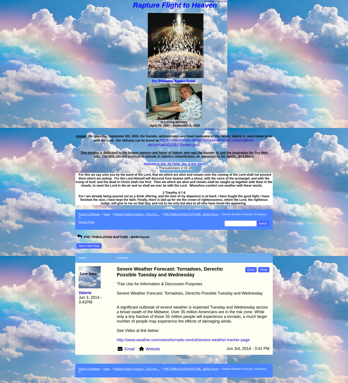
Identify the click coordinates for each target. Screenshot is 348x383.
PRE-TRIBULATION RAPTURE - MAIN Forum (191, 214)
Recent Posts (86, 222)
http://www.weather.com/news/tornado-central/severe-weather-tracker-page (183, 340)
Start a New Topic (89, 245)
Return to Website (89, 214)
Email (129, 349)
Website (153, 349)
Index (107, 214)
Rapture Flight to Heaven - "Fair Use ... (137, 214)
